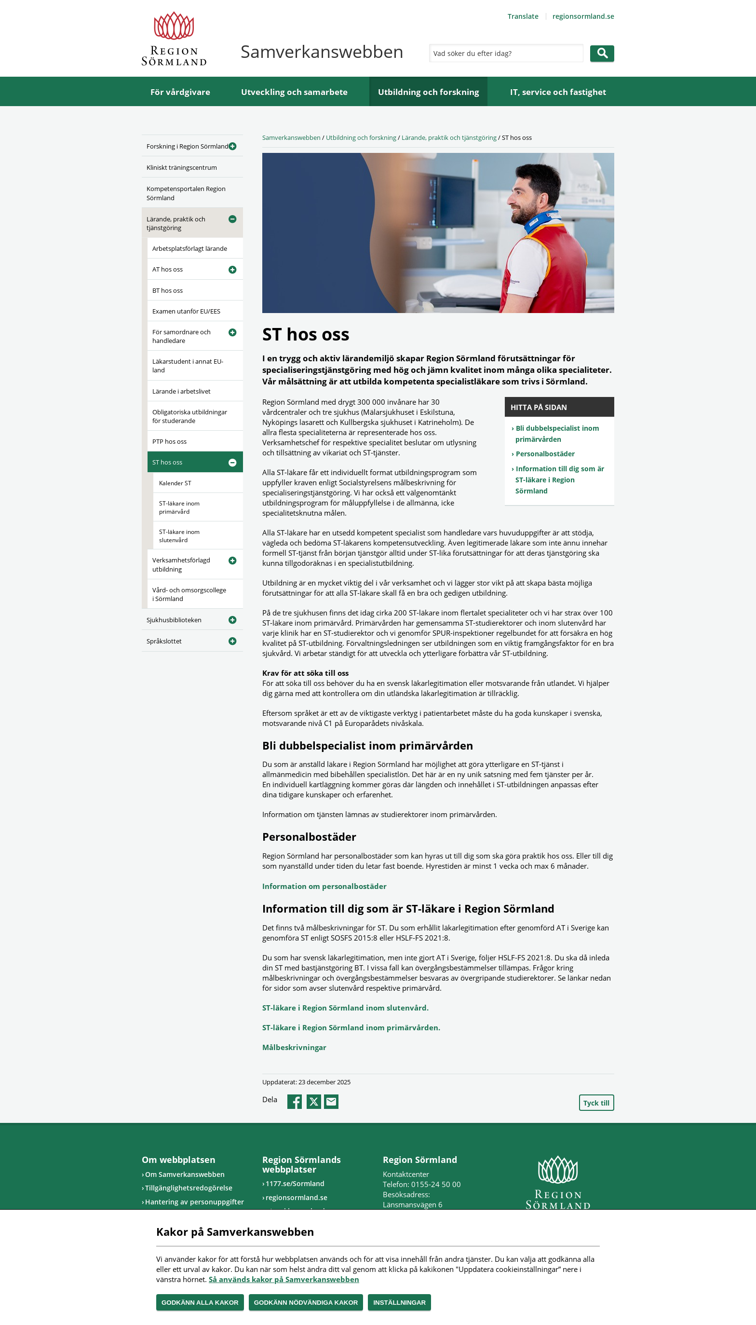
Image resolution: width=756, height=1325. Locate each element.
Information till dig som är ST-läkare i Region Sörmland (559, 479)
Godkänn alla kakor (200, 1302)
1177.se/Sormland (295, 1183)
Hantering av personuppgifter (194, 1201)
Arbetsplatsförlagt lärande (189, 248)
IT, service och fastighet (558, 91)
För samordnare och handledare (181, 336)
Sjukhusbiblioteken (174, 619)
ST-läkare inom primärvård (179, 507)
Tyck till (596, 1102)
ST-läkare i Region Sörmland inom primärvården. (351, 1027)
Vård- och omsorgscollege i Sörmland (189, 594)
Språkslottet (164, 641)
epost (331, 1101)
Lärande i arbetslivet (181, 391)
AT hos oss (167, 269)
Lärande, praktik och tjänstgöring (176, 223)
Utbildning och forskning (428, 91)
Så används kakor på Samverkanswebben (284, 1279)
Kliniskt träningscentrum (182, 167)
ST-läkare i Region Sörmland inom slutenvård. (345, 1007)
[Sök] (503, 53)
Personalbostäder (545, 453)
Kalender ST (175, 483)
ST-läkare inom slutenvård (179, 536)
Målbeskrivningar (294, 1047)
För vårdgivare (180, 91)
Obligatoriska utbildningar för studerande (189, 416)
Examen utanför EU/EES (186, 311)
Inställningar (399, 1302)
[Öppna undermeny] (228, 144)
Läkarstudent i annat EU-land (187, 365)
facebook (294, 1101)
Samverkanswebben (291, 137)
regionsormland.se (583, 16)
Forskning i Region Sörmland (188, 146)
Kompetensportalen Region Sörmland (186, 193)
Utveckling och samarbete (294, 91)
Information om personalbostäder (324, 886)
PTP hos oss (169, 441)
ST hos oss (167, 462)
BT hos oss (167, 290)
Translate (523, 16)
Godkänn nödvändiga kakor (306, 1302)
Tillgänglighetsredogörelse (188, 1187)
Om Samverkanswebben (185, 1174)
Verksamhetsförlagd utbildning (181, 564)
